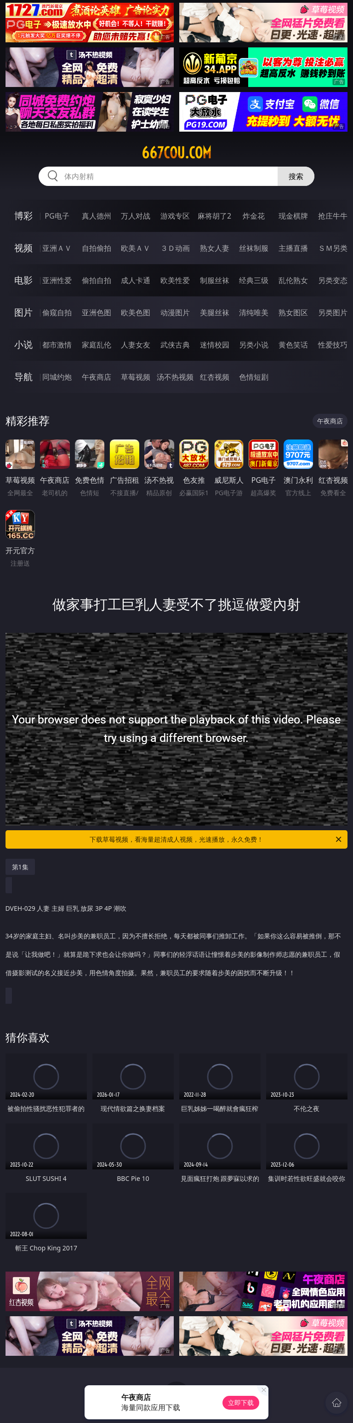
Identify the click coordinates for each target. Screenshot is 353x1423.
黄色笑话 (293, 345)
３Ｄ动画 (175, 248)
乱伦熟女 (293, 280)
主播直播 (293, 248)
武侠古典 (175, 345)
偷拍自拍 (96, 280)
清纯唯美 (253, 312)
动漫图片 (175, 312)
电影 (23, 280)
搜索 (296, 176)
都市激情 (57, 345)
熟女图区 (293, 312)
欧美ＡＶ (135, 248)
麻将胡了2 (214, 216)
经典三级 (253, 280)
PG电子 (57, 216)
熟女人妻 (214, 248)
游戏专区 (175, 216)
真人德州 (96, 216)
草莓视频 (135, 377)
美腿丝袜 (214, 312)
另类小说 (253, 345)
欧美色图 (135, 312)
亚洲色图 (96, 312)
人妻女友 (135, 345)
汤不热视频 (175, 377)
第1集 (20, 866)
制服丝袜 (214, 280)
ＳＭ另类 (332, 248)
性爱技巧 (332, 345)
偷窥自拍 (57, 312)
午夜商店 (96, 377)
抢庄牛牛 (332, 216)
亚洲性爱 (57, 280)
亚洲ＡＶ (57, 248)
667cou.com (176, 153)
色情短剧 (253, 377)
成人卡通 (135, 280)
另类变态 (332, 280)
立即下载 (241, 1402)
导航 (23, 376)
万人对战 (135, 216)
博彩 (23, 215)
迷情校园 (214, 345)
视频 (23, 248)
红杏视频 (214, 377)
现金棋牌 (293, 216)
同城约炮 (57, 377)
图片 (23, 312)
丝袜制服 (253, 248)
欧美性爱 (175, 280)
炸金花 (254, 216)
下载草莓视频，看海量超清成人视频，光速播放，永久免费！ (216, 839)
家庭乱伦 (96, 345)
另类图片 (332, 312)
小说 (23, 344)
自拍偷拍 (96, 248)
